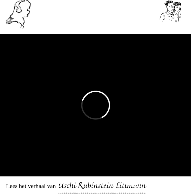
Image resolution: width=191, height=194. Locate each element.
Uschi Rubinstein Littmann (102, 186)
